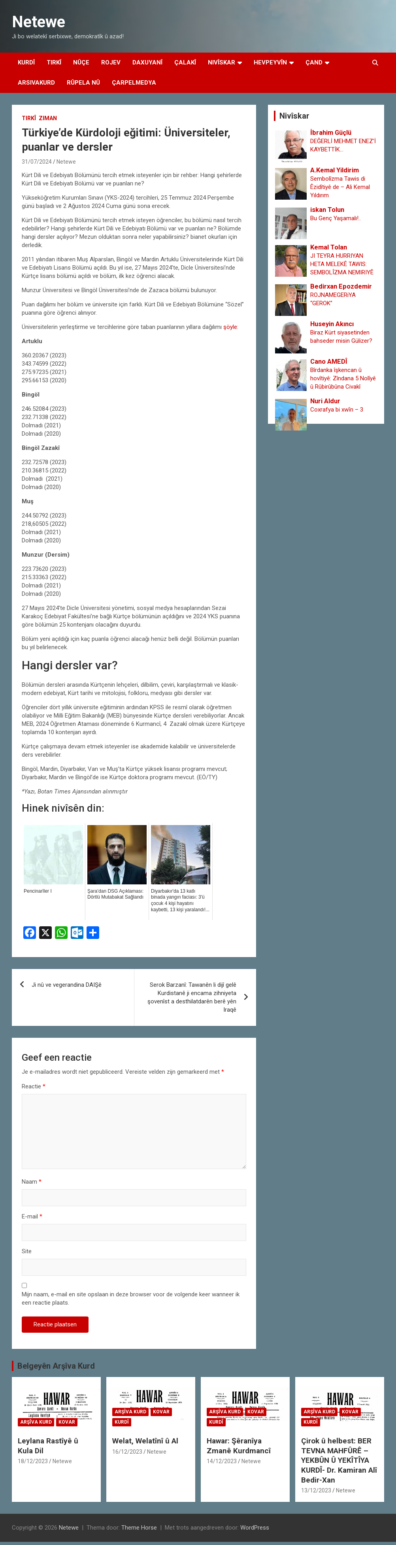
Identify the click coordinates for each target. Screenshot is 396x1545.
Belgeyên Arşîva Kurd (56, 1366)
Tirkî (54, 62)
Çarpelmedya (134, 82)
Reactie (33, 1086)
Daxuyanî (147, 62)
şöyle (230, 327)
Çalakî (185, 62)
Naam (31, 1181)
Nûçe (81, 62)
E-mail (32, 1216)
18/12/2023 (33, 1461)
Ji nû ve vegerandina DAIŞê (67, 984)
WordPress (254, 1527)
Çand (313, 62)
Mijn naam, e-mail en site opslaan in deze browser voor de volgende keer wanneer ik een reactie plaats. (130, 1298)
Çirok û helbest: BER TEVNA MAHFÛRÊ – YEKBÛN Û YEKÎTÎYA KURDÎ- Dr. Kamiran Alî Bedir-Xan (339, 1460)
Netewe (38, 22)
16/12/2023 (127, 1452)
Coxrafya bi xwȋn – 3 (336, 409)
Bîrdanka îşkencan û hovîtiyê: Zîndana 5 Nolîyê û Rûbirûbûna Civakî (343, 378)
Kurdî (26, 62)
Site (27, 1251)
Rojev (111, 62)
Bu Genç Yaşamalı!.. (335, 218)
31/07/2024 (37, 162)
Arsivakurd (36, 82)
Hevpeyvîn (270, 62)
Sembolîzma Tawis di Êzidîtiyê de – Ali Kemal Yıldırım (340, 187)
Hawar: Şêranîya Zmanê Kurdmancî (239, 1445)
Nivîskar (221, 62)
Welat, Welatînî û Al (145, 1440)
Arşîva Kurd (36, 1422)
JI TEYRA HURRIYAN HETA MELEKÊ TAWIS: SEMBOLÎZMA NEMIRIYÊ (341, 264)
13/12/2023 (316, 1490)
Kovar (66, 1422)
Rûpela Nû (83, 82)
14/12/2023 (222, 1461)
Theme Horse (139, 1527)
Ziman (48, 118)
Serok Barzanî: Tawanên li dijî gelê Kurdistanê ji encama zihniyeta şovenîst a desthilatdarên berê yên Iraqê (191, 997)
